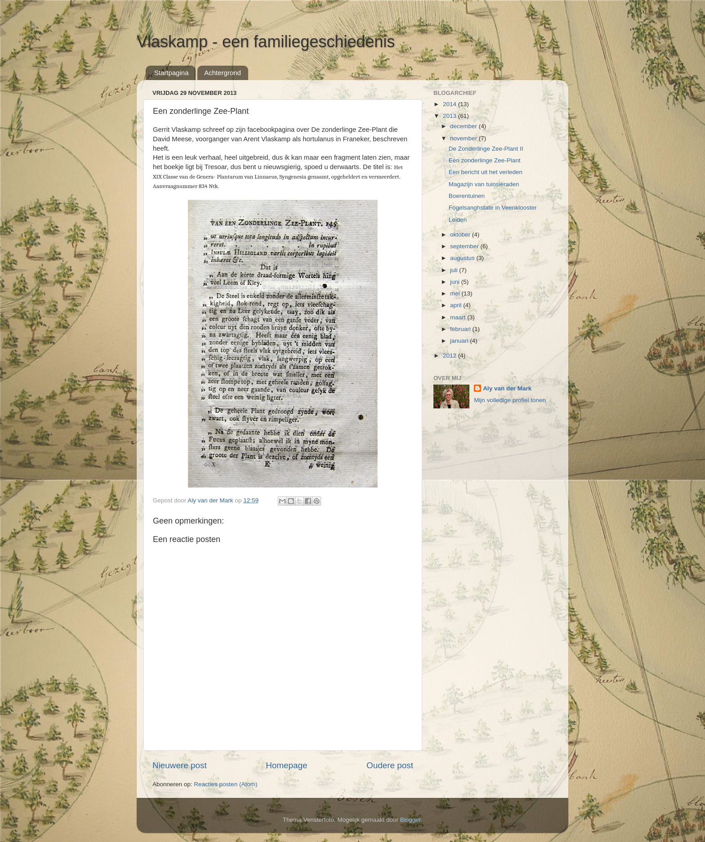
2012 (450, 355)
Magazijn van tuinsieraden (484, 184)
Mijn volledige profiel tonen (510, 400)
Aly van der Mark (507, 388)
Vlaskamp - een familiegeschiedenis (266, 41)
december (464, 126)
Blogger (410, 819)
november (464, 138)
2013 (450, 115)
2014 (450, 104)
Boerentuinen (467, 196)
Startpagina (171, 72)
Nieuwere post (179, 765)
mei (456, 293)
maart (458, 317)
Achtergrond (222, 72)
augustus (463, 258)
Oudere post (389, 765)
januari (460, 340)
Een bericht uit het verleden (485, 172)
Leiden (458, 219)
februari (461, 329)
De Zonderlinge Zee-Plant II (486, 148)
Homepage (286, 765)
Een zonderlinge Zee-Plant (485, 160)
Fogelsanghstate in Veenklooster (493, 207)
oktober (461, 234)
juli (454, 270)
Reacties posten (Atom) (225, 784)
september (465, 246)
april (456, 305)
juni (455, 281)
